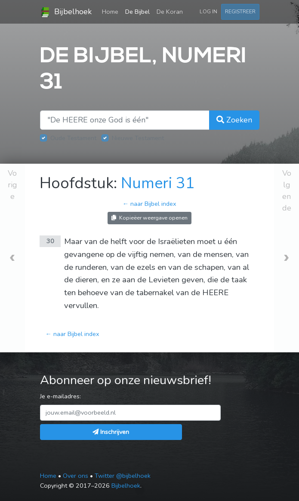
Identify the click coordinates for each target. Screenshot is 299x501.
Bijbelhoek (66, 12)
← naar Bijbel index (149, 203)
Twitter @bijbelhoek (123, 475)
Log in (208, 11)
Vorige (12, 185)
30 (50, 241)
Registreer (240, 11)
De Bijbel (137, 11)
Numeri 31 (158, 183)
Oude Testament (73, 138)
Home (112, 11)
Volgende (286, 190)
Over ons (75, 475)
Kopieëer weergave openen (149, 217)
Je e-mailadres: (60, 396)
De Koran (170, 11)
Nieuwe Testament (138, 138)
